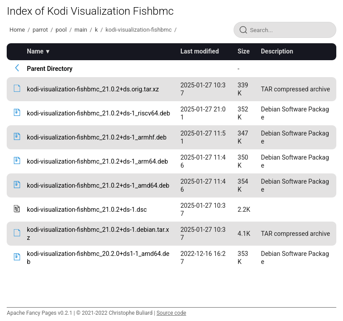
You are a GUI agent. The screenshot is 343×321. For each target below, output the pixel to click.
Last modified (199, 51)
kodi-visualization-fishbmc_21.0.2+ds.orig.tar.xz (93, 89)
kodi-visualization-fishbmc (138, 29)
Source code (171, 313)
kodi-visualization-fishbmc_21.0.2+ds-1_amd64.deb (98, 185)
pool (61, 29)
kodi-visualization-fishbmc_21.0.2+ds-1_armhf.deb (96, 137)
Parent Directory (49, 68)
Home (17, 29)
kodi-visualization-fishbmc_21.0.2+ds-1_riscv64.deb (98, 113)
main (81, 29)
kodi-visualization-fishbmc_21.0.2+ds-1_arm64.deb (97, 161)
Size (244, 51)
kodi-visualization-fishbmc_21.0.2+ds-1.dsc (86, 209)
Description (277, 51)
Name (35, 51)
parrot (40, 29)
